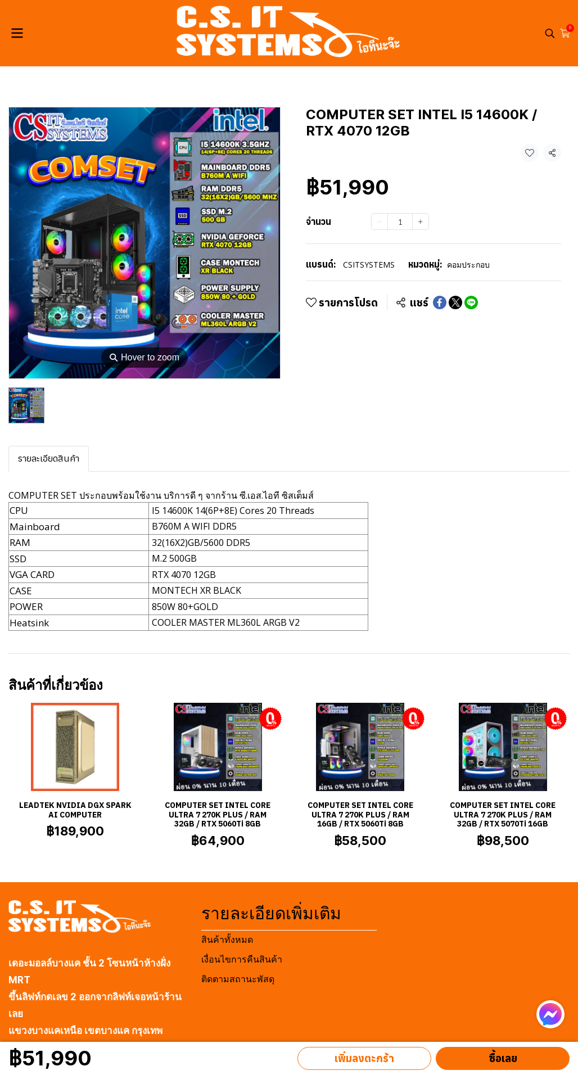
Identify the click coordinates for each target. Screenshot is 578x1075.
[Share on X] (455, 302)
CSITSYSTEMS (369, 264)
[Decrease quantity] (379, 221)
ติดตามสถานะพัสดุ (237, 979)
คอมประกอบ (468, 264)
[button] (550, 33)
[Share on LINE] (471, 302)
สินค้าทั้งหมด (227, 939)
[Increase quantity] (420, 221)
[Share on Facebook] (439, 302)
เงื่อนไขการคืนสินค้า (241, 959)
